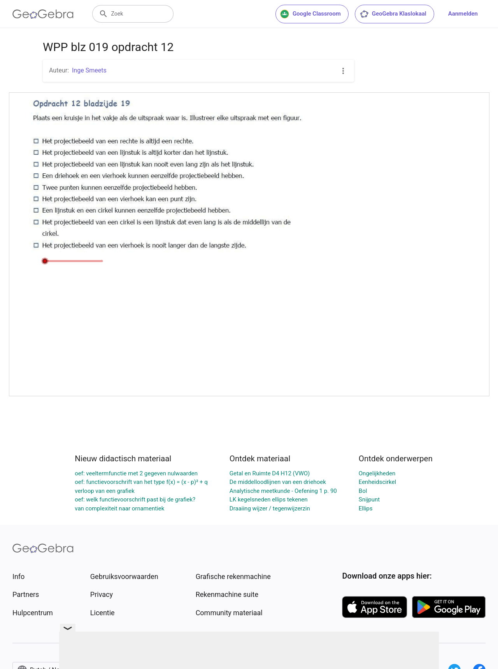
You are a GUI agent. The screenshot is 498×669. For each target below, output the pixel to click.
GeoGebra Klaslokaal (392, 14)
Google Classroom (310, 14)
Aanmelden (463, 13)
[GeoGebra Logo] (43, 14)
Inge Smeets (89, 70)
